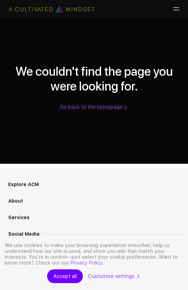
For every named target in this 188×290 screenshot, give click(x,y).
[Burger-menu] (176, 9)
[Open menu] (177, 184)
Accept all (65, 276)
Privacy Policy (86, 263)
